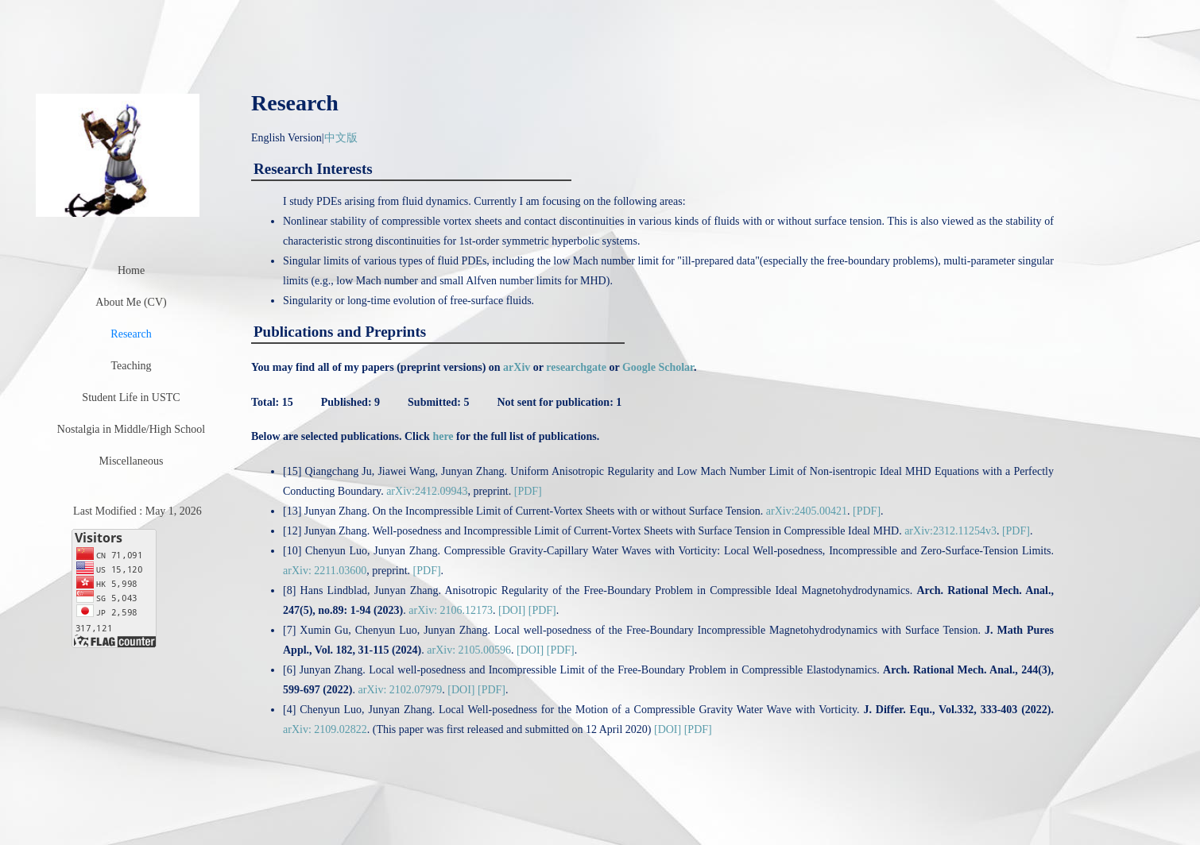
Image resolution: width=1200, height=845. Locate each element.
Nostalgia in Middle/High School (131, 429)
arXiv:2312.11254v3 (950, 531)
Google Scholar (658, 367)
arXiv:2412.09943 (426, 491)
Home (131, 270)
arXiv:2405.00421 (806, 511)
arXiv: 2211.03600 (324, 571)
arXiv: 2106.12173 (450, 610)
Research (130, 334)
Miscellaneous (131, 461)
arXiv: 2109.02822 (325, 729)
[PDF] (528, 491)
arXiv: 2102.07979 (400, 690)
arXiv (516, 367)
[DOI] (511, 610)
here (442, 436)
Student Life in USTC (131, 397)
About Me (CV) (130, 302)
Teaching (130, 366)
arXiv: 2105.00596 (469, 650)
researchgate (576, 367)
